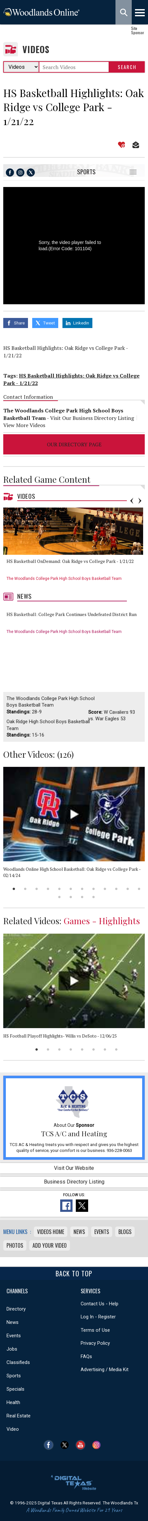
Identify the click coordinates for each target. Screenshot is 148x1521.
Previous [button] (131, 500)
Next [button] (140, 500)
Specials (15, 1389)
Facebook (50, 1445)
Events (101, 1232)
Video (13, 1429)
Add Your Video (50, 1245)
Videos (35, 49)
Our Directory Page (74, 444)
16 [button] (93, 897)
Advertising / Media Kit (104, 1369)
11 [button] (128, 889)
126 (65, 754)
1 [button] (14, 889)
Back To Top (74, 1273)
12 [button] (139, 889)
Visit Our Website (74, 1168)
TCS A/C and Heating (74, 1133)
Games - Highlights (102, 920)
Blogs (124, 1232)
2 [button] (25, 889)
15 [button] (82, 897)
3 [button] (37, 889)
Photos (15, 1245)
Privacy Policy (95, 1343)
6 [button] (71, 889)
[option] (75, 546)
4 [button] (48, 889)
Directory (16, 1309)
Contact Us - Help (99, 1304)
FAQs (86, 1356)
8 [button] (93, 889)
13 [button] (59, 897)
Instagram (98, 1445)
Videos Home (50, 1232)
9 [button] (105, 889)
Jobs (12, 1349)
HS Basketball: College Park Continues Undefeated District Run (72, 614)
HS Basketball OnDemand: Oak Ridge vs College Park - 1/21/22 (70, 561)
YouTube (82, 1445)
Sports (86, 171)
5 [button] (59, 889)
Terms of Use (95, 1330)
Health (13, 1402)
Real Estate (19, 1416)
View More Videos (24, 425)
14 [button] (71, 897)
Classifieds (18, 1362)
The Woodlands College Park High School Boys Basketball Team (64, 578)
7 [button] (82, 889)
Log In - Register (98, 1317)
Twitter (66, 1445)
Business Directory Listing (74, 1182)
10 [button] (116, 889)
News (24, 596)
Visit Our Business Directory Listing (92, 418)
